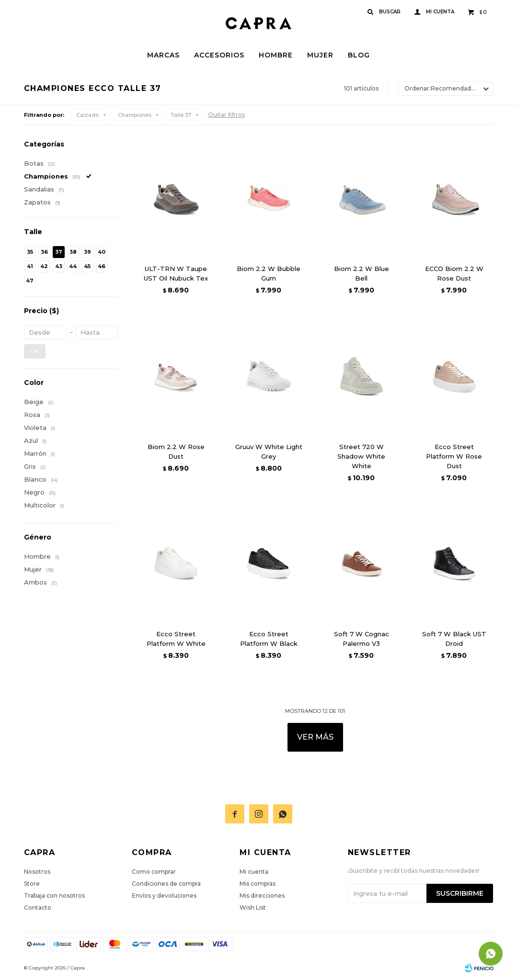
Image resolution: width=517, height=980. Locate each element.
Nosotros (37, 871)
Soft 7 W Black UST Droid (454, 638)
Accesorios (219, 55)
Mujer (320, 55)
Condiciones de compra (166, 883)
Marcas (163, 55)
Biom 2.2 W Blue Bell (361, 273)
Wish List (253, 907)
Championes (134, 115)
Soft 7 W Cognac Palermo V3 (361, 638)
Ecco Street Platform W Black (269, 638)
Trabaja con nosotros (54, 895)
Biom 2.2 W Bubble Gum (268, 273)
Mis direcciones (262, 895)
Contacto (37, 907)
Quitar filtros (226, 114)
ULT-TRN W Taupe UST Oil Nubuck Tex (176, 273)
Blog (359, 55)
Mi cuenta (254, 871)
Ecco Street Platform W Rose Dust (454, 456)
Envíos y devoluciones (164, 895)
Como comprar (154, 871)
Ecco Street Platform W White (176, 638)
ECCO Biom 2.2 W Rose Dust (454, 273)
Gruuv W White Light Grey (268, 451)
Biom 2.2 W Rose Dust (176, 451)
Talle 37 (181, 115)
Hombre (276, 55)
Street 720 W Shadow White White (361, 456)
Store (32, 883)
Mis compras (258, 883)
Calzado (87, 115)
